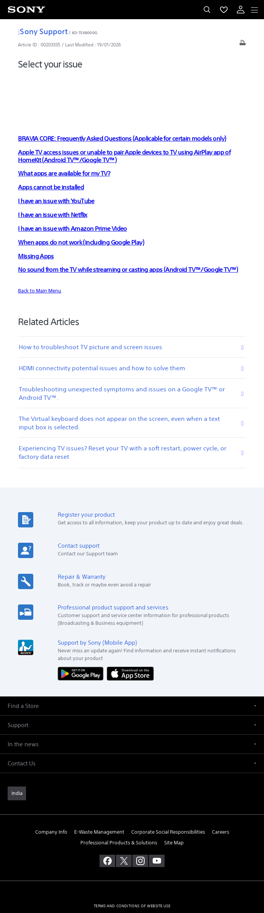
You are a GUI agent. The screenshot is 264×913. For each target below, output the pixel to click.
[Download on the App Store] (130, 626)
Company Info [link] (51, 785)
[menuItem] (223, 9)
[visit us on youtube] (157, 814)
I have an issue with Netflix (52, 167)
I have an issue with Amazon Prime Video (72, 181)
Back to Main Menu (39, 243)
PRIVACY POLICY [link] (132, 868)
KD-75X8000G (84, 32)
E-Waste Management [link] (99, 785)
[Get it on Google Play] (82, 626)
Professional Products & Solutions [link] (118, 795)
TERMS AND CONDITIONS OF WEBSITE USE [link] (132, 859)
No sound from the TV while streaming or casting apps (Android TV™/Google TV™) (128, 222)
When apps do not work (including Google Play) (80, 195)
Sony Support (42, 31)
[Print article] (242, 44)
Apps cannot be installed (51, 140)
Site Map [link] (174, 795)
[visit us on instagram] (140, 814)
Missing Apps (36, 208)
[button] (132, 658)
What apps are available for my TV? (63, 126)
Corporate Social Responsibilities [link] (168, 785)
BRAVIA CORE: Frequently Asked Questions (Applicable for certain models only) (122, 91)
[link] (17, 746)
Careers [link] (220, 785)
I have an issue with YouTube (56, 154)
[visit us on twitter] (124, 814)
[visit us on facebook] (107, 814)
